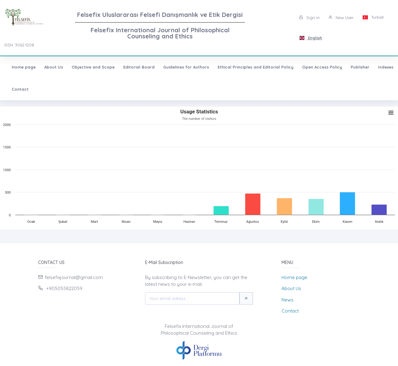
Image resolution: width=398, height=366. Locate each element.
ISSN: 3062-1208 (19, 44)
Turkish (373, 17)
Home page (24, 67)
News (288, 300)
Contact (20, 89)
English (310, 37)
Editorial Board (139, 67)
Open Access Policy (322, 67)
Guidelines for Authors (186, 67)
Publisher (360, 67)
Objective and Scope (93, 67)
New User (341, 17)
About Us (53, 67)
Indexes (385, 67)
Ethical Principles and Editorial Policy (256, 67)
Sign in (309, 17)
